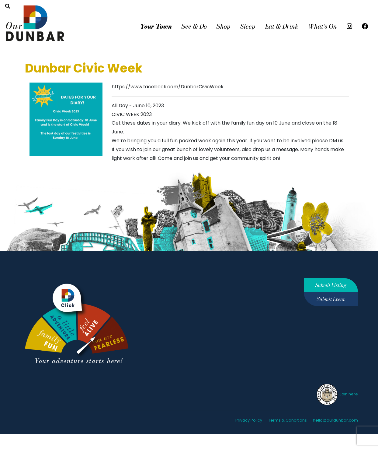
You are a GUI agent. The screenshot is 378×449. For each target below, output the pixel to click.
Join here (337, 394)
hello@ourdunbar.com (335, 420)
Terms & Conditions (287, 420)
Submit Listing (330, 285)
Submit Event (331, 299)
